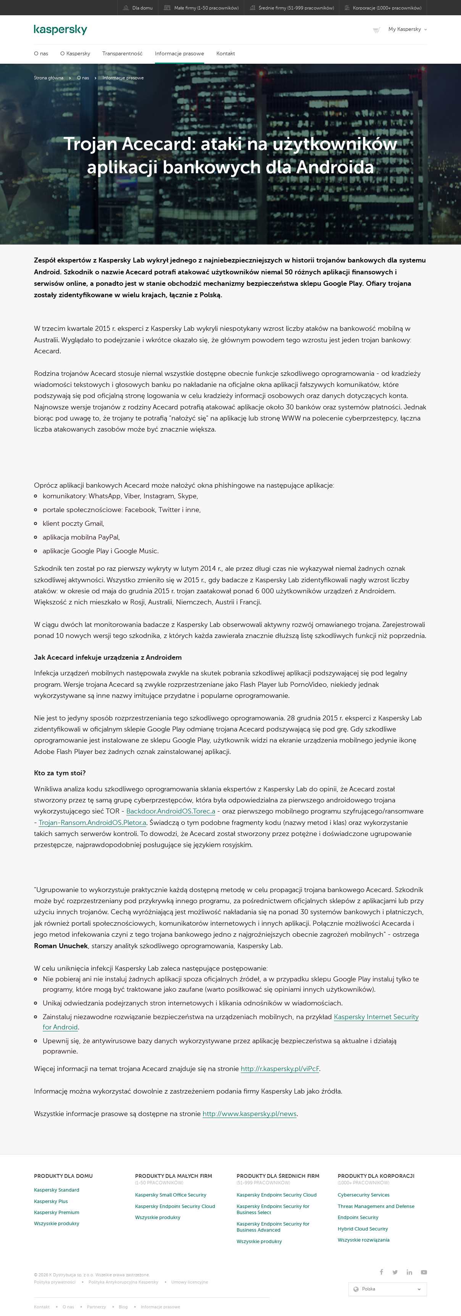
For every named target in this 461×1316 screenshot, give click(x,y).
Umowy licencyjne (189, 1283)
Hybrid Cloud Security (363, 1229)
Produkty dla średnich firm (278, 1176)
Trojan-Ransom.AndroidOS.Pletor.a (92, 823)
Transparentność (122, 53)
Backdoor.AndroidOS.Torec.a (170, 811)
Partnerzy (96, 1307)
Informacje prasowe (179, 53)
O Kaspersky (75, 53)
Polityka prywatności (55, 1283)
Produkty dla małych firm (173, 1176)
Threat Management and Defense (376, 1206)
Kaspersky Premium (56, 1212)
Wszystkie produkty (56, 1223)
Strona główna (48, 78)
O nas (41, 53)
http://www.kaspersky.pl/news (250, 1114)
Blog (123, 1307)
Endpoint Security (358, 1217)
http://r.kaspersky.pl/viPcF (280, 1069)
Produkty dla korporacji (376, 1176)
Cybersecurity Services (364, 1195)
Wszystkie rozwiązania (364, 1240)
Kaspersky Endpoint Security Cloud (175, 1206)
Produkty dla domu (63, 1176)
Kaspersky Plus (51, 1201)
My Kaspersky (404, 29)
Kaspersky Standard (56, 1190)
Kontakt (225, 53)
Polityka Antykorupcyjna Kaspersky (123, 1283)
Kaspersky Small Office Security (170, 1195)
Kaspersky (60, 26)
